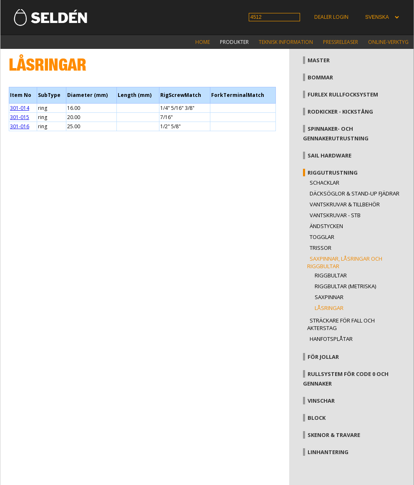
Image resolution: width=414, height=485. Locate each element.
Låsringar (329, 308)
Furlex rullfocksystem (343, 94)
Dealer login (331, 16)
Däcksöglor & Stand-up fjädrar (354, 193)
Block (317, 418)
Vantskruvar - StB (335, 215)
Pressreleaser (340, 42)
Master (319, 60)
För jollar (323, 357)
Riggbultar (331, 275)
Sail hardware (329, 155)
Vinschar (321, 400)
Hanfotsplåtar (331, 339)
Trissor (320, 247)
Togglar (322, 237)
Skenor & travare (334, 435)
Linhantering (328, 452)
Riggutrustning (333, 172)
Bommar (320, 77)
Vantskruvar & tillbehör (345, 204)
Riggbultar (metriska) (345, 286)
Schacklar (324, 182)
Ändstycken (326, 226)
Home (202, 42)
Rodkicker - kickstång (340, 111)
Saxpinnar (329, 297)
